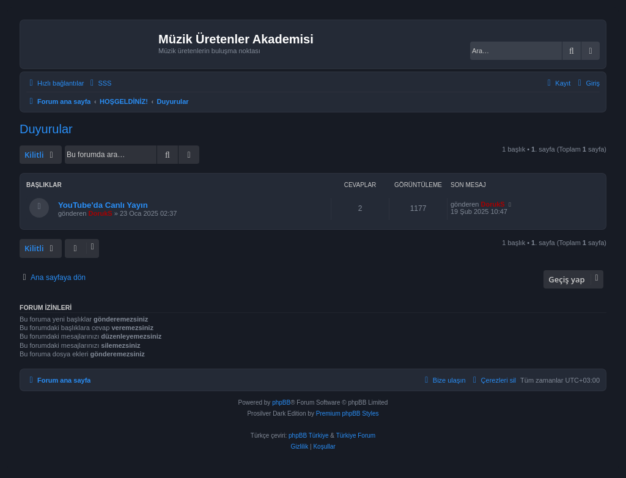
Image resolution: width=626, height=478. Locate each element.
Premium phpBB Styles (347, 413)
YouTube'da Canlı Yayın (103, 205)
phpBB (281, 402)
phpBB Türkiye (308, 435)
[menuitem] (99, 83)
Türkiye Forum (355, 435)
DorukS (100, 213)
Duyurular (46, 129)
